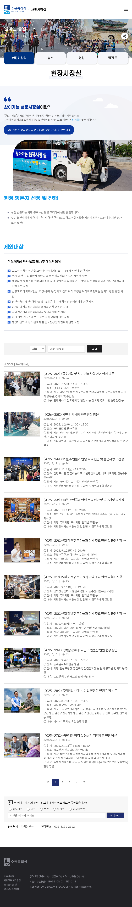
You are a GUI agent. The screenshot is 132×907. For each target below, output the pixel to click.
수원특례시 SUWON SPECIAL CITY (38, 9)
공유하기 (124, 36)
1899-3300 (54, 881)
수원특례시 (16, 862)
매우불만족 (79, 809)
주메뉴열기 (126, 9)
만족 (33, 809)
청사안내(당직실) (11, 889)
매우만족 (18, 809)
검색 (94, 349)
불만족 (61, 809)
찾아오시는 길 (10, 884)
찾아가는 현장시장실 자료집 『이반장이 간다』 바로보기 (37, 130)
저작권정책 (9, 876)
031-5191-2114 (68, 881)
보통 (46, 809)
